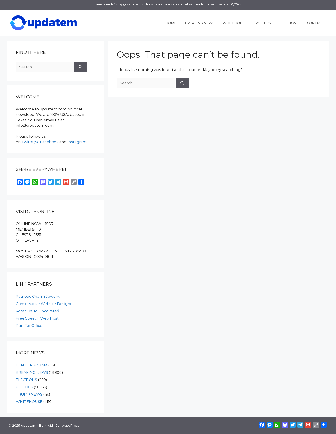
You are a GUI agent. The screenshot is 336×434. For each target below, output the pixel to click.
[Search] (182, 83)
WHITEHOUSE (235, 23)
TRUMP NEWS (29, 394)
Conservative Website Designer (45, 304)
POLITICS (263, 23)
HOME (170, 23)
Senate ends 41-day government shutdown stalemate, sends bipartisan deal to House (154, 4)
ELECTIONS (288, 23)
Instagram (77, 142)
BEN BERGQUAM (31, 365)
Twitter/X (30, 142)
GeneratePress (67, 425)
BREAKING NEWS (199, 23)
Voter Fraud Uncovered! (38, 311)
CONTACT (315, 23)
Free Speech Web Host (37, 318)
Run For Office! (29, 325)
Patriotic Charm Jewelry (38, 296)
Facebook (49, 142)
